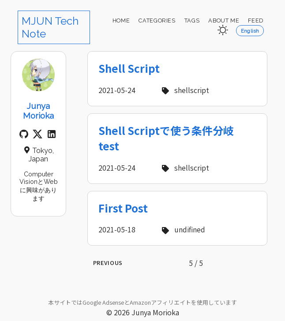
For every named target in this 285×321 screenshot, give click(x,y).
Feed (256, 20)
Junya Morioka (38, 110)
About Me (223, 20)
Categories (157, 20)
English (250, 31)
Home (121, 20)
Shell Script (129, 68)
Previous (108, 262)
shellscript (183, 90)
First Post (123, 208)
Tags (192, 20)
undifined (181, 229)
